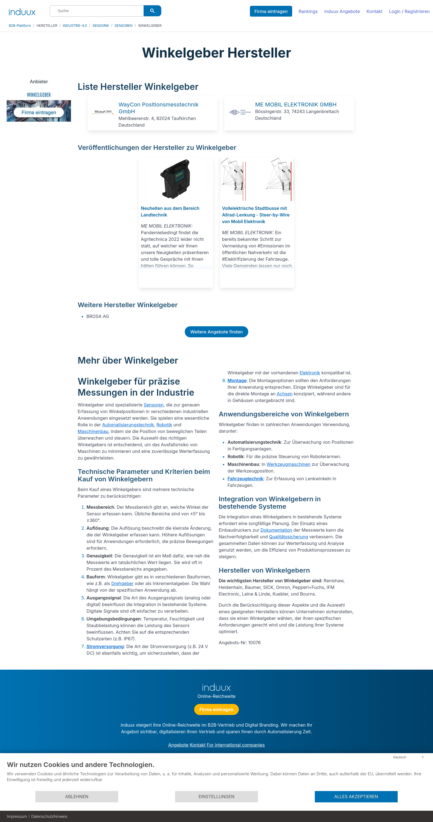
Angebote (178, 745)
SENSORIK (101, 26)
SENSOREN (124, 26)
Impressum (17, 816)
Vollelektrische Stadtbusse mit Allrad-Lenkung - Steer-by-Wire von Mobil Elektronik (256, 214)
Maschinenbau (93, 431)
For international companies (236, 745)
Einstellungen (216, 796)
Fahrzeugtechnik (245, 478)
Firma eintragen (270, 11)
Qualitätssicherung (288, 536)
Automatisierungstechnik (128, 424)
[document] (216, 775)
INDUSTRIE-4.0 (75, 26)
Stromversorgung (105, 646)
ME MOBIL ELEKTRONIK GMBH (296, 104)
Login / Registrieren (409, 11)
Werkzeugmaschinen (289, 464)
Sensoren (154, 405)
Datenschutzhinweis (49, 816)
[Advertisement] (393, 155)
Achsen (284, 393)
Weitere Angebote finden (216, 332)
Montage (237, 380)
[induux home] (22, 10)
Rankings (308, 11)
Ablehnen (76, 796)
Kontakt (374, 11)
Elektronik (310, 372)
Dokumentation (276, 530)
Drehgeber (122, 583)
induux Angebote (342, 11)
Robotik (164, 424)
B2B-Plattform (20, 26)
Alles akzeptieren (356, 796)
